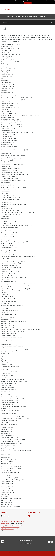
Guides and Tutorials (26, 541)
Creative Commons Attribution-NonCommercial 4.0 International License (11, 524)
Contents (27, 20)
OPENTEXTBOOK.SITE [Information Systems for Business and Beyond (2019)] (6, 7)
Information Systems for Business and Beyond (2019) (27, 14)
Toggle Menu (53, 7)
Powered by (25, 538)
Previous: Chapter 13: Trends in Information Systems (14, 552)
